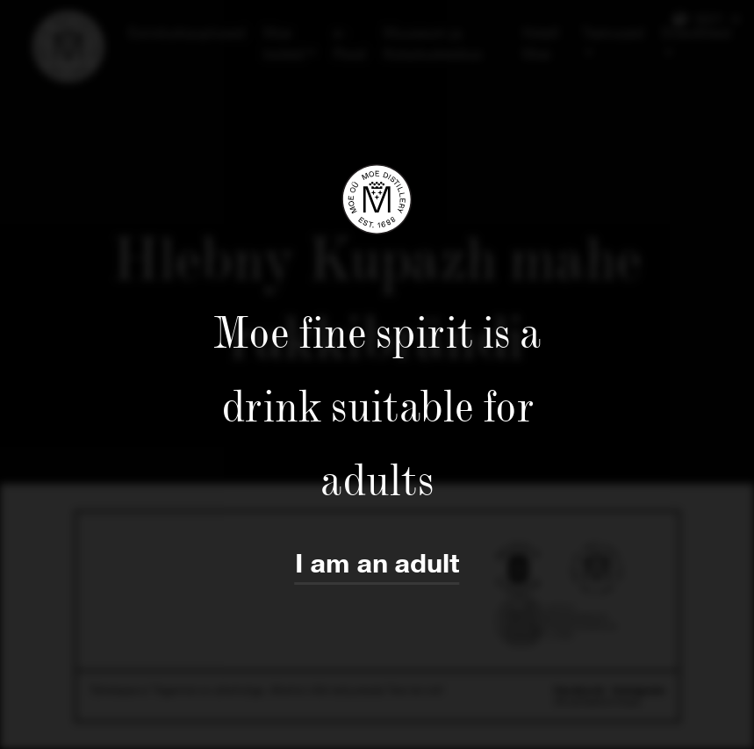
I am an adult (377, 564)
